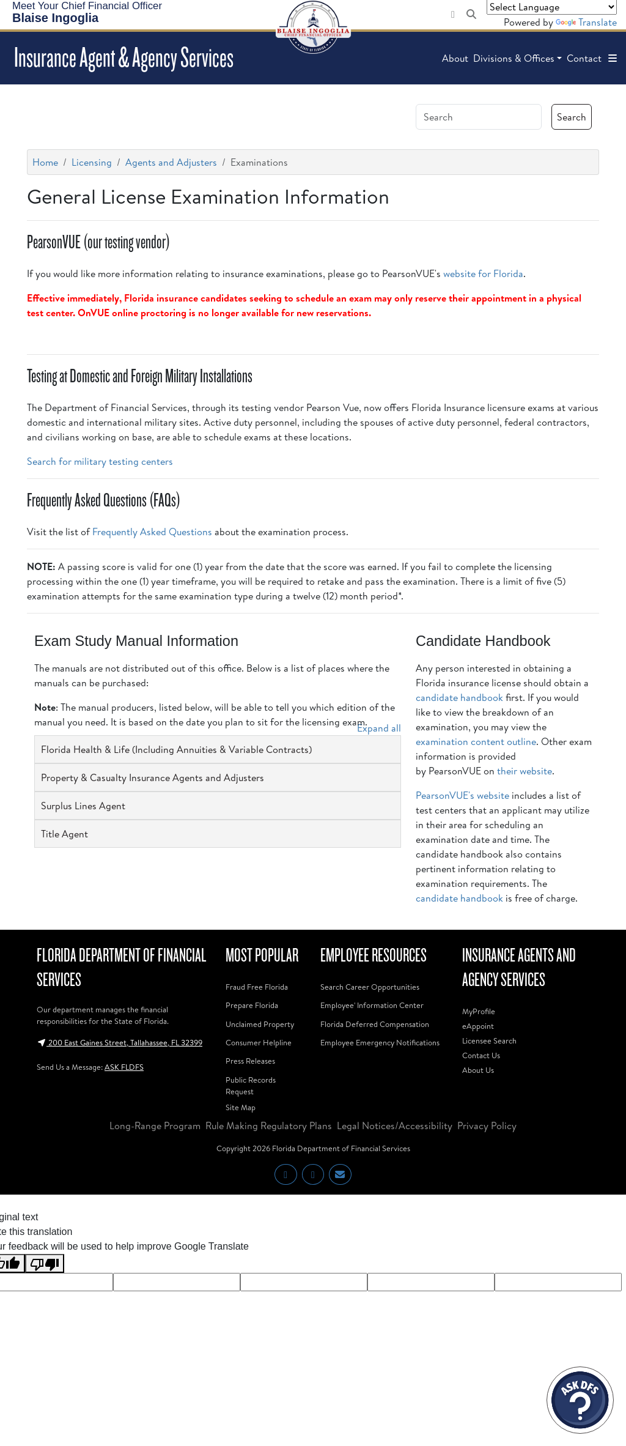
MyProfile (478, 1011)
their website (524, 770)
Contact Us (481, 1055)
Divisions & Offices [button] (513, 58)
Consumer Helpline (259, 1042)
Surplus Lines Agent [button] (83, 805)
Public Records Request (251, 1085)
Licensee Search (489, 1040)
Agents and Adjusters (171, 162)
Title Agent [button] (64, 833)
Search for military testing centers (100, 461)
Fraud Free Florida (257, 986)
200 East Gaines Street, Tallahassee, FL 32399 (119, 1042)
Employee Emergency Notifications (380, 1042)
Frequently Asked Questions (152, 531)
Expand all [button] (379, 728)
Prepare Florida (252, 1004)
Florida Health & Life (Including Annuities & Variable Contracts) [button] (176, 749)
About (455, 58)
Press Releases (250, 1060)
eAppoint (478, 1025)
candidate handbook (459, 697)
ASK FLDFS (124, 1066)
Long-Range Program (155, 1125)
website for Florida (483, 273)
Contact (584, 58)
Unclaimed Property (260, 1023)
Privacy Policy (487, 1125)
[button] (612, 58)
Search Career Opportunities (369, 986)
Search (571, 117)
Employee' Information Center (372, 1004)
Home (45, 162)
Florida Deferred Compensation (374, 1023)
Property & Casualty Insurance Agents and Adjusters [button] (152, 777)
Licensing (92, 162)
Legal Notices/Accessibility (394, 1125)
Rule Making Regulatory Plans (268, 1125)
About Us (478, 1069)
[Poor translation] (44, 1263)
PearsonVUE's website (462, 795)
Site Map (241, 1107)
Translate (586, 22)
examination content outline (476, 741)
